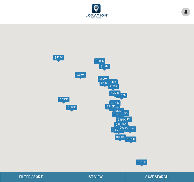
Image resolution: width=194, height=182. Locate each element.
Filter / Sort (31, 177)
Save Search (156, 177)
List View (94, 177)
